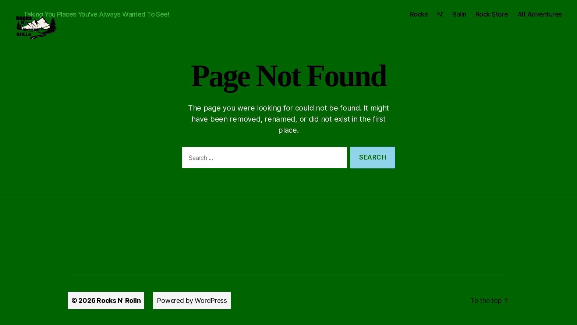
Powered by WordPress (192, 300)
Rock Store (491, 14)
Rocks (419, 14)
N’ (440, 14)
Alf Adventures (539, 14)
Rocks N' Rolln (119, 300)
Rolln (459, 14)
